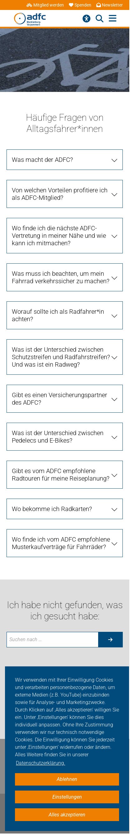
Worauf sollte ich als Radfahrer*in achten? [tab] (58, 315)
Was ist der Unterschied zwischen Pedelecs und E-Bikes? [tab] (57, 436)
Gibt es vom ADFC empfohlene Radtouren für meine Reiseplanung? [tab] (60, 474)
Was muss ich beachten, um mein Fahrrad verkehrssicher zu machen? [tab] (60, 277)
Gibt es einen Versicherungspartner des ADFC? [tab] (59, 398)
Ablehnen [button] (67, 779)
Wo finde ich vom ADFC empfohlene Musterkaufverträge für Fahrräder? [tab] (61, 543)
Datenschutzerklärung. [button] (40, 763)
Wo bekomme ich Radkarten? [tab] (52, 509)
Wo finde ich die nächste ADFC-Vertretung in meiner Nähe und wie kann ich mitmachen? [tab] (59, 235)
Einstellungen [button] (67, 797)
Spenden (80, 5)
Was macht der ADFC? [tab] (42, 159)
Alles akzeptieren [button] (67, 815)
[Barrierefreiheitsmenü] (86, 18)
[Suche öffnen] (99, 18)
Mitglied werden (45, 5)
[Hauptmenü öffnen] (113, 18)
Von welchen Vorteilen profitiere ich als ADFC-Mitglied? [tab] (60, 193)
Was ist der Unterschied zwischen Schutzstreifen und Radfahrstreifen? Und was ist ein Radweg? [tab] (61, 357)
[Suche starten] (110, 639)
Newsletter (109, 5)
